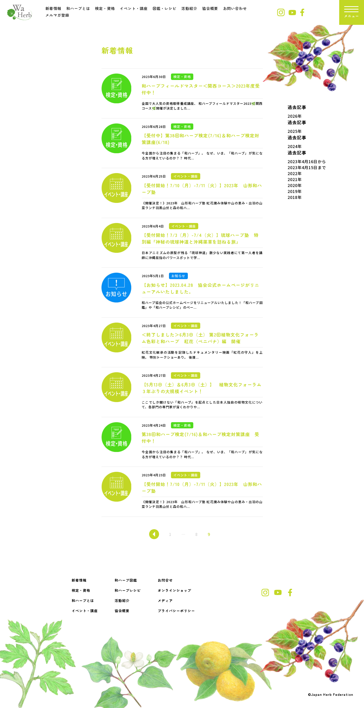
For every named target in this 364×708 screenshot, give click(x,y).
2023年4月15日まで (307, 167)
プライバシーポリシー (176, 610)
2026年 (295, 116)
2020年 (295, 185)
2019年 (295, 191)
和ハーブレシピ (128, 590)
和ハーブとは (78, 8)
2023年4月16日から (307, 161)
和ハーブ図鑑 (126, 580)
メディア (165, 600)
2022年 (295, 173)
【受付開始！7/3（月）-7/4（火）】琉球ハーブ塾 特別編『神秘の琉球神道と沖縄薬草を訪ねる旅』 (200, 238)
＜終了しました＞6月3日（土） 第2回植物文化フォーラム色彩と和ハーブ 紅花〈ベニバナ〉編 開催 (200, 337)
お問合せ (165, 580)
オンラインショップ (174, 590)
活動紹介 (189, 8)
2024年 (295, 146)
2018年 (295, 197)
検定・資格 (105, 8)
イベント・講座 (134, 8)
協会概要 (210, 8)
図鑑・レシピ (164, 8)
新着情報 (53, 8)
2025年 (295, 131)
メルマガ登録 (57, 15)
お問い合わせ (235, 8)
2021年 (295, 179)
